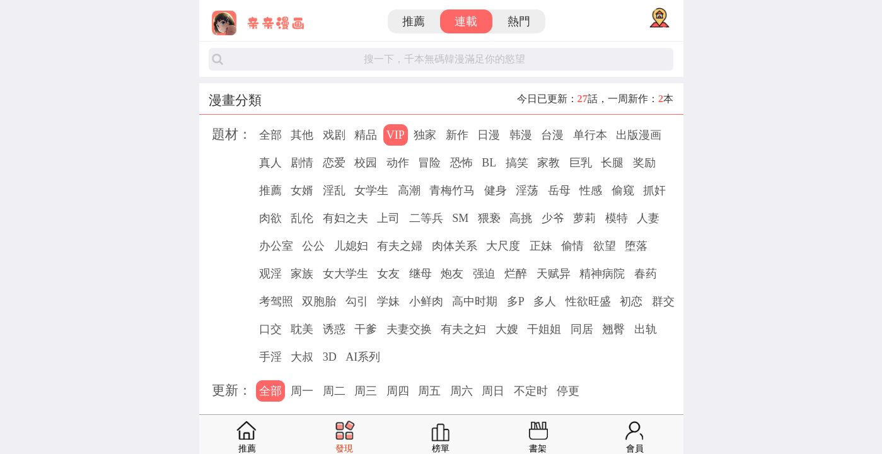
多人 (544, 301)
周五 (429, 391)
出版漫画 (638, 135)
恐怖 (461, 162)
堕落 (636, 246)
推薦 (413, 21)
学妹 (388, 301)
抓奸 (654, 190)
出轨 (645, 329)
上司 (388, 218)
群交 (663, 301)
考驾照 (276, 301)
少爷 (553, 218)
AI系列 (362, 357)
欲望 (604, 246)
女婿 (302, 190)
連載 (466, 21)
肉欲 (270, 218)
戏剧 (334, 135)
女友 (388, 273)
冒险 (429, 162)
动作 (397, 162)
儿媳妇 (351, 246)
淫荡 (527, 190)
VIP (395, 135)
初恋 (631, 301)
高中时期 (474, 301)
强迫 (484, 273)
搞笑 (517, 162)
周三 (365, 391)
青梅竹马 (452, 190)
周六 (461, 391)
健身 (495, 190)
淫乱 (334, 190)
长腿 (612, 162)
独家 (425, 135)
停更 (568, 391)
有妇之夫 (345, 218)
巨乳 (580, 162)
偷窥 (623, 190)
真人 (270, 162)
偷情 (572, 246)
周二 (334, 391)
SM (460, 218)
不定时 (531, 391)
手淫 (270, 357)
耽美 (302, 329)
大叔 (302, 357)
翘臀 (613, 329)
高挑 (520, 218)
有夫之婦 (399, 246)
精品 (365, 135)
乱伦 (302, 218)
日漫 (488, 135)
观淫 (270, 273)
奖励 (644, 162)
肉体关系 (454, 246)
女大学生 (345, 273)
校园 (365, 162)
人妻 (648, 218)
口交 (270, 329)
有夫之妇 (463, 329)
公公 (313, 246)
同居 (582, 329)
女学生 (371, 190)
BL (489, 162)
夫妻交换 (409, 329)
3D (330, 357)
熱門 (519, 21)
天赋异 (554, 273)
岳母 (559, 190)
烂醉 (515, 273)
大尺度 (503, 246)
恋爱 (334, 162)
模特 (616, 218)
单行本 (590, 135)
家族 (302, 273)
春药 (645, 273)
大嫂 (507, 329)
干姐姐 (544, 329)
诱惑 (334, 329)
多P (516, 301)
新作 (457, 135)
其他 (302, 135)
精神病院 (602, 273)
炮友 (452, 273)
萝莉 (584, 218)
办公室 (276, 246)
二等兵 (426, 218)
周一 (302, 391)
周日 (493, 391)
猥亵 (489, 218)
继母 (420, 273)
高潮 (409, 190)
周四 (397, 391)
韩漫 (520, 135)
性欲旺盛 (588, 301)
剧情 (302, 162)
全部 (270, 135)
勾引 (356, 301)
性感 (590, 190)
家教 (548, 162)
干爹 (365, 329)
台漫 (552, 135)
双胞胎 (319, 301)
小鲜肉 (426, 301)
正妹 (541, 246)
